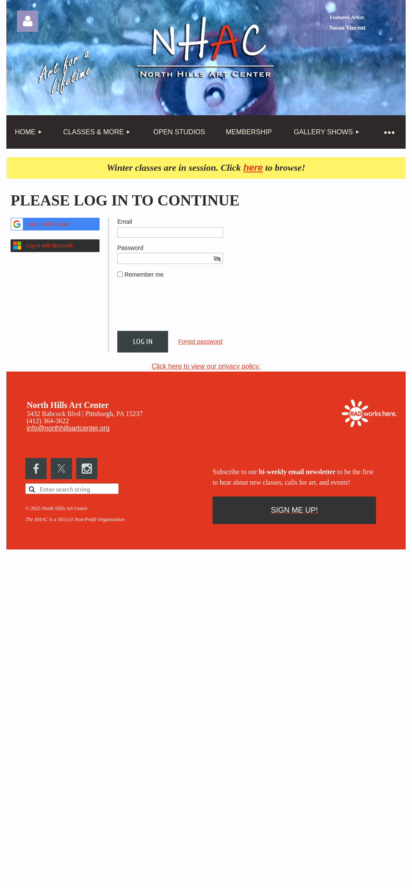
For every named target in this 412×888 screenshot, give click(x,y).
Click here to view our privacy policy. (206, 366)
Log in (27, 21)
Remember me (144, 274)
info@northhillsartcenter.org (68, 428)
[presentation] (181, 308)
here (253, 167)
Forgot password (200, 341)
